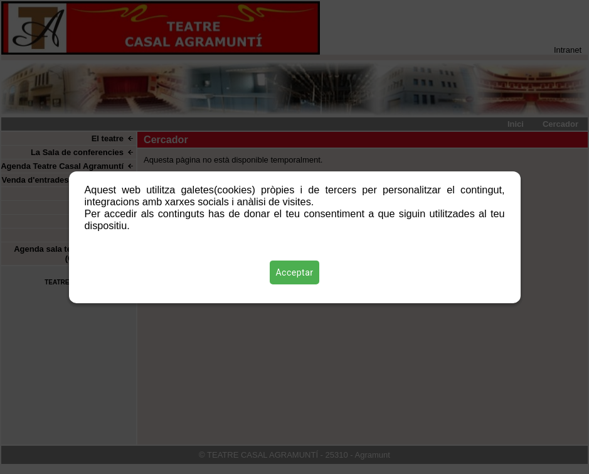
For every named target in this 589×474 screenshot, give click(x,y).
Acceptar (295, 272)
